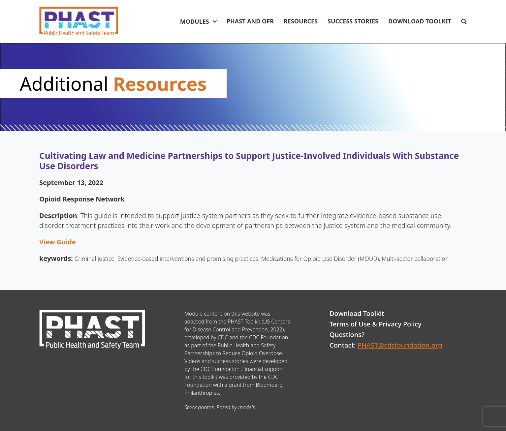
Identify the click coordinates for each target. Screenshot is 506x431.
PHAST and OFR (250, 21)
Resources (301, 21)
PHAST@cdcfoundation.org (400, 345)
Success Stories (353, 21)
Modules (194, 21)
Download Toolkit (419, 21)
